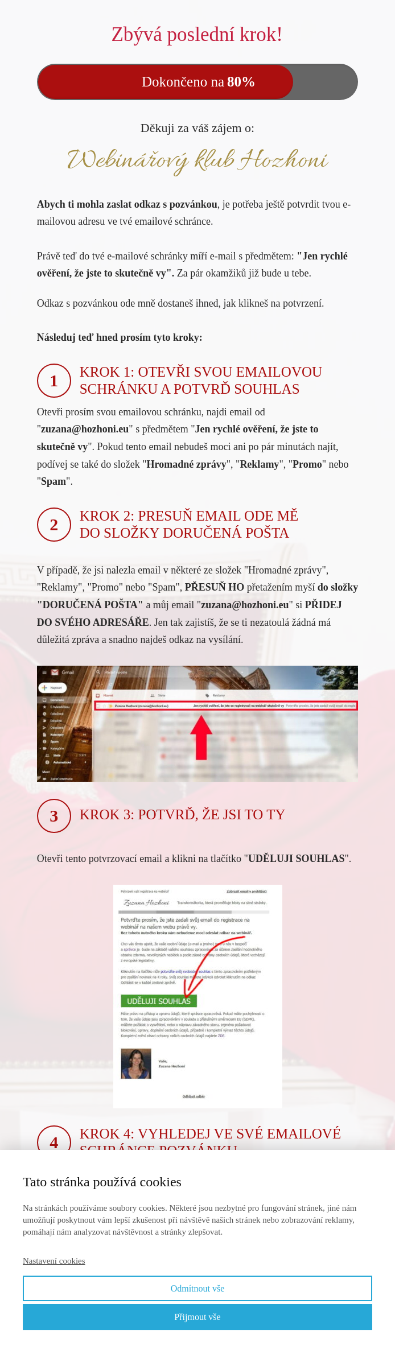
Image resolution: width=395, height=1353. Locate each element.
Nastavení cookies (54, 1260)
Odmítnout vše (198, 1288)
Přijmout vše (197, 1317)
